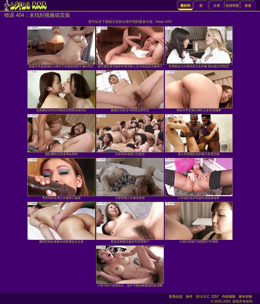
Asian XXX (163, 21)
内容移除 (228, 296)
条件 (189, 296)
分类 (216, 5)
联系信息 (176, 296)
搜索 (248, 5)
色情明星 (232, 5)
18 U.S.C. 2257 (207, 296)
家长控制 (245, 296)
